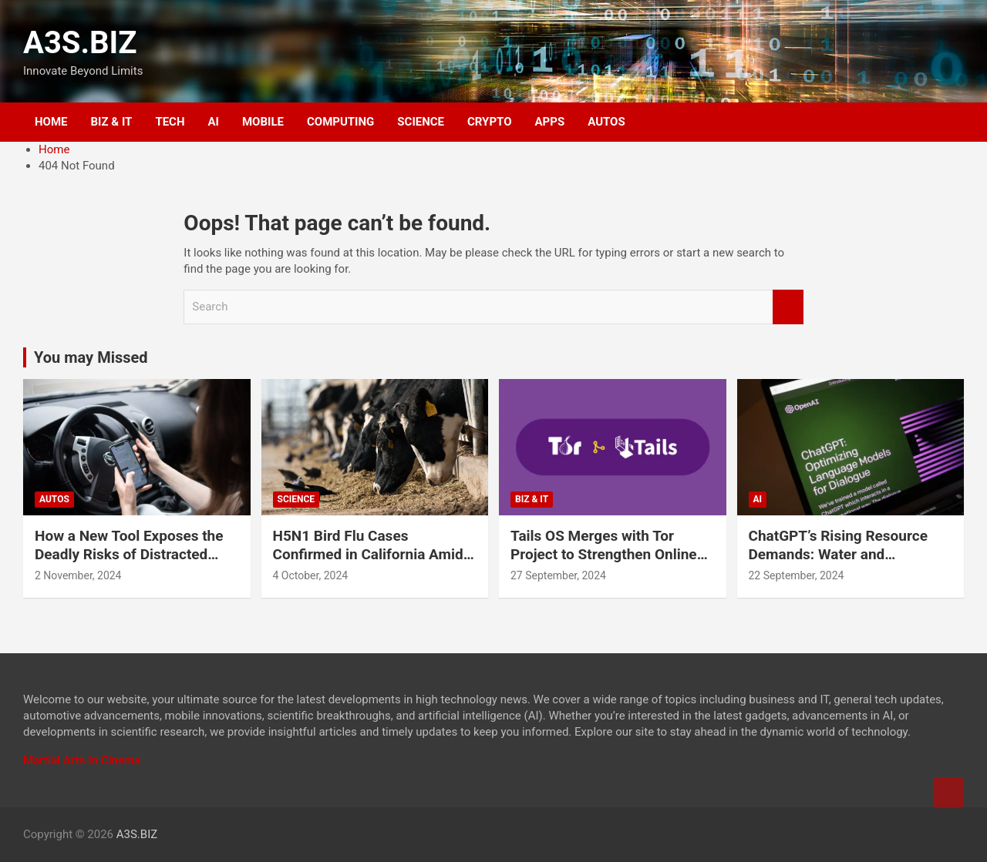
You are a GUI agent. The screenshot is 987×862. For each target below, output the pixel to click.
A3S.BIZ (80, 43)
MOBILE (263, 122)
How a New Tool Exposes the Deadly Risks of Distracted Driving (129, 554)
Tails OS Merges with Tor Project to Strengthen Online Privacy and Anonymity (603, 554)
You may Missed (91, 357)
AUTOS (606, 122)
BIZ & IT (112, 122)
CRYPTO (489, 122)
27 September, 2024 (558, 575)
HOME (51, 122)
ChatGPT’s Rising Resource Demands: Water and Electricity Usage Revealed (838, 554)
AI (213, 122)
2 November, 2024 (78, 575)
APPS (550, 122)
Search (788, 307)
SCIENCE (420, 122)
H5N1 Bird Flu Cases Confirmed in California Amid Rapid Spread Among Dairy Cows (368, 564)
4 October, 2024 (311, 575)
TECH (169, 122)
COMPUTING (340, 122)
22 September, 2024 (796, 575)
